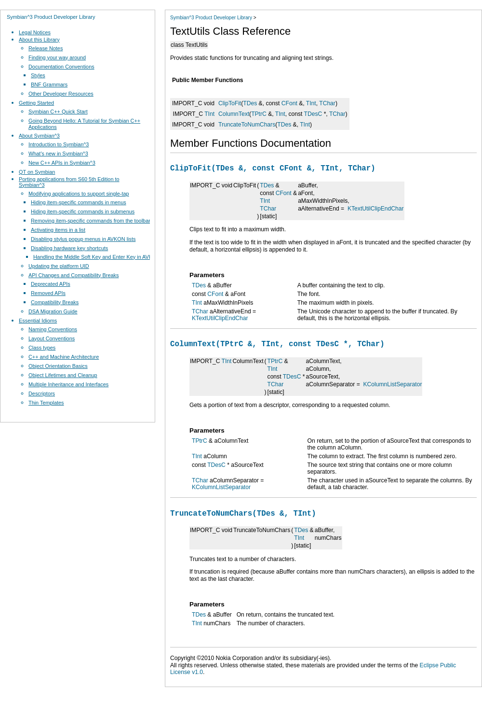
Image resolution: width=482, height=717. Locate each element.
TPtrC (259, 114)
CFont (289, 103)
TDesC (313, 114)
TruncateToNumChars (246, 124)
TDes (250, 103)
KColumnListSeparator (392, 388)
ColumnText (233, 114)
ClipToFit (229, 103)
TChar (327, 103)
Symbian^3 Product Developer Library (51, 17)
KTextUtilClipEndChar (376, 210)
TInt (311, 103)
